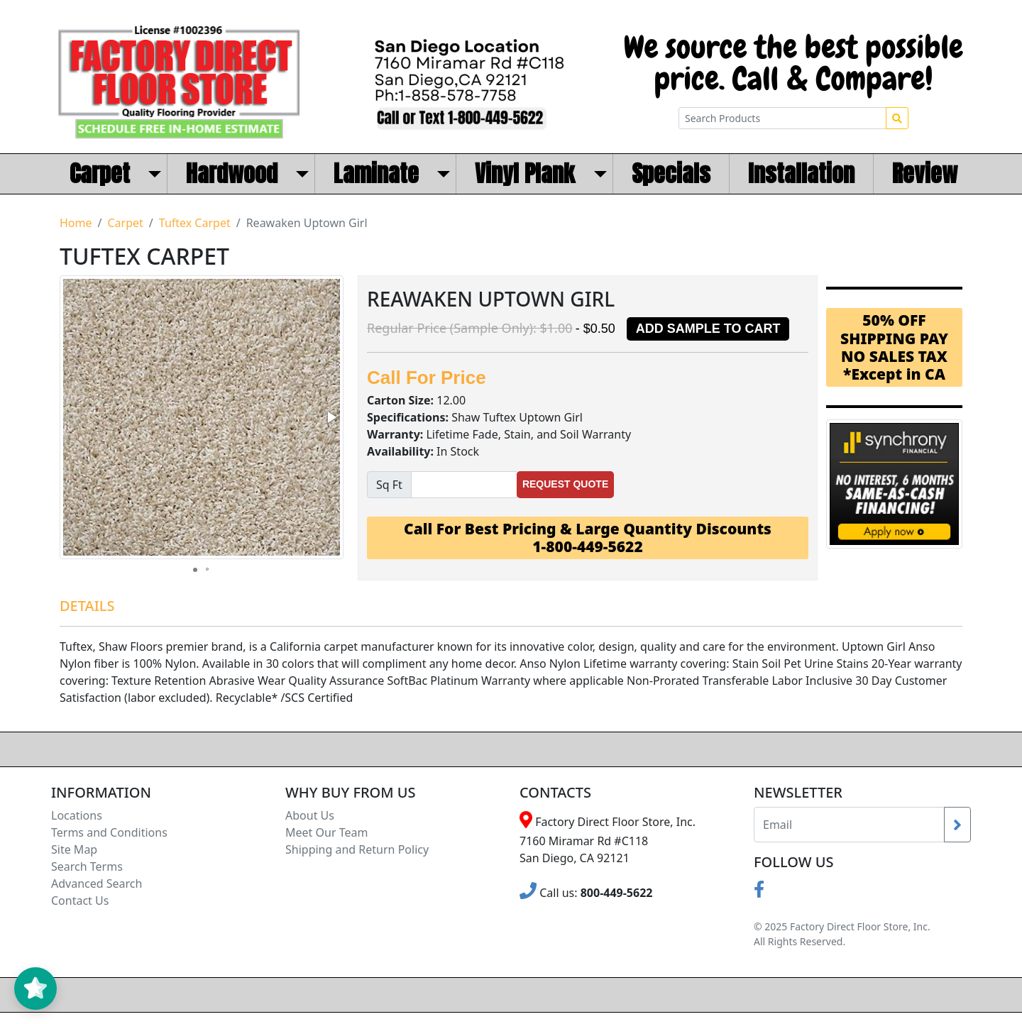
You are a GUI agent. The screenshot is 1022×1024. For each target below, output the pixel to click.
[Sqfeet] (464, 484)
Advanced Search (96, 883)
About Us (309, 815)
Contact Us (80, 900)
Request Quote (565, 484)
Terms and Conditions (109, 832)
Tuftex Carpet (195, 223)
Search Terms (87, 866)
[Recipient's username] (849, 824)
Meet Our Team (326, 832)
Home (76, 223)
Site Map (74, 849)
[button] (330, 417)
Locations (76, 815)
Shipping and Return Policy (357, 849)
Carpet (125, 223)
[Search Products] (782, 118)
